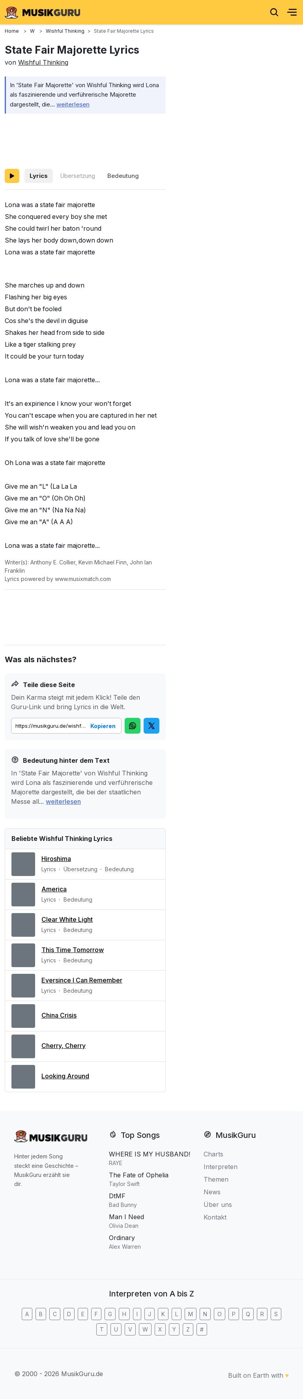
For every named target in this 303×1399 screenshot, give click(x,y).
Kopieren (103, 726)
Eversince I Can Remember (81, 980)
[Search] (274, 12)
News (212, 1192)
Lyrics (39, 175)
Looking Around (65, 1076)
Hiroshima (56, 859)
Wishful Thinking (43, 62)
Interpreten (221, 1167)
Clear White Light (67, 919)
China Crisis (59, 1015)
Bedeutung (123, 175)
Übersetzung (77, 175)
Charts (213, 1154)
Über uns (218, 1204)
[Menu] (292, 12)
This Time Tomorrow (72, 950)
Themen (216, 1179)
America (54, 889)
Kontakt (215, 1217)
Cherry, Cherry (63, 1046)
